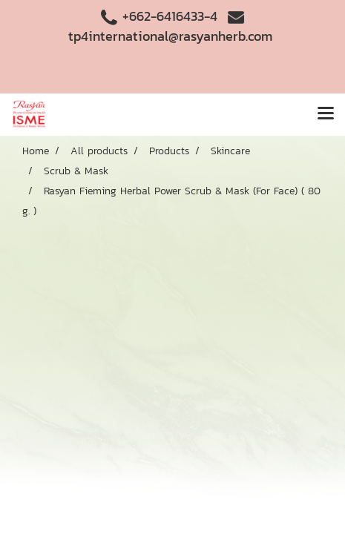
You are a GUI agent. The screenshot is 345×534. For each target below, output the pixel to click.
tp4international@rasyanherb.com (170, 36)
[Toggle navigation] (325, 114)
